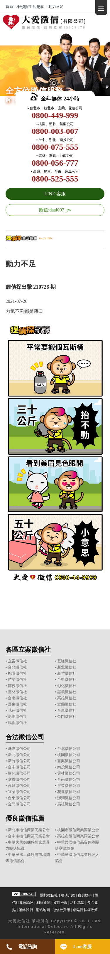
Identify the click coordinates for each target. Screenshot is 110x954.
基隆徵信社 (66, 661)
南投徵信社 (17, 685)
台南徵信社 (17, 698)
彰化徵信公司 (19, 773)
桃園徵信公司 (68, 755)
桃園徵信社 (17, 673)
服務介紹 (68, 895)
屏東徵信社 (17, 704)
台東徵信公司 (19, 798)
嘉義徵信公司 (19, 779)
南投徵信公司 (68, 767)
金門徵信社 (66, 716)
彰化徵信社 (66, 685)
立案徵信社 (17, 661)
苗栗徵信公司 (68, 761)
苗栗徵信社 (17, 679)
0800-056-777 (55, 162)
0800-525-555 (55, 178)
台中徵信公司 (19, 767)
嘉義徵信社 (66, 692)
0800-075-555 (55, 147)
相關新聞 (43, 903)
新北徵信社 (66, 667)
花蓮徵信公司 (68, 792)
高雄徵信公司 (19, 785)
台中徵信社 (66, 679)
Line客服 (82, 946)
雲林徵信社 (17, 692)
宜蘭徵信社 (66, 704)
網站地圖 (43, 910)
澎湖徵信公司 (68, 798)
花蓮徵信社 (17, 710)
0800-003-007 (55, 131)
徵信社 (23, 921)
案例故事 (85, 895)
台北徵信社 (17, 667)
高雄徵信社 (66, 698)
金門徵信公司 (19, 804)
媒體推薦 (60, 903)
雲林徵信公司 (68, 773)
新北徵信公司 (19, 755)
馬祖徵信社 (17, 722)
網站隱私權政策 (85, 910)
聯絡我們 (26, 910)
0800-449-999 (55, 115)
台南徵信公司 (68, 779)
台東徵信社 (66, 710)
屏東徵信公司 (68, 785)
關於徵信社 (49, 895)
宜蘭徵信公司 (19, 792)
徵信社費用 (61, 910)
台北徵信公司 (68, 748)
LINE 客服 (54, 193)
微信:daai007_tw (55, 209)
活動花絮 (77, 903)
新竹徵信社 (66, 673)
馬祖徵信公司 (68, 804)
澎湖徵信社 (17, 716)
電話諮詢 (27, 946)
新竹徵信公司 (19, 761)
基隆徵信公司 (19, 748)
